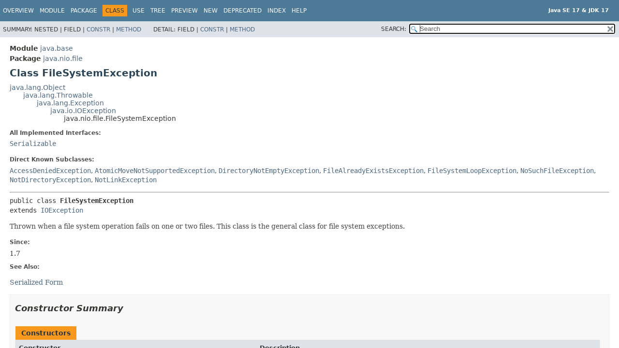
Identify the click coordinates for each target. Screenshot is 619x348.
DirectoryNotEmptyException (269, 170)
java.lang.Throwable (58, 95)
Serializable (33, 143)
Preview (184, 10)
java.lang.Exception (70, 103)
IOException (62, 210)
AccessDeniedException (50, 170)
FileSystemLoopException (471, 170)
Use (139, 10)
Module (52, 10)
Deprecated (242, 10)
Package (84, 10)
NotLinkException (126, 180)
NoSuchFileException (557, 170)
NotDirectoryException (50, 180)
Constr (98, 29)
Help (299, 10)
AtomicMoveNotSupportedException (155, 170)
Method (128, 29)
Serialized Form (36, 282)
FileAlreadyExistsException (373, 170)
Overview (18, 10)
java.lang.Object (37, 87)
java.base (56, 48)
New (211, 10)
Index (276, 10)
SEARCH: (393, 29)
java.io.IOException (83, 111)
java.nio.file (63, 58)
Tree (157, 10)
